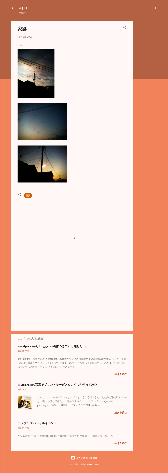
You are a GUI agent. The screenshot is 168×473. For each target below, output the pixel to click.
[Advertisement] (146, 70)
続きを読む (121, 374)
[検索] (155, 9)
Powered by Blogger (84, 457)
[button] (125, 28)
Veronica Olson (93, 464)
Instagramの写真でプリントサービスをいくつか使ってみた (57, 385)
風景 (28, 195)
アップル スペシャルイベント (37, 423)
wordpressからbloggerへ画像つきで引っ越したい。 (53, 346)
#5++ (23, 8)
